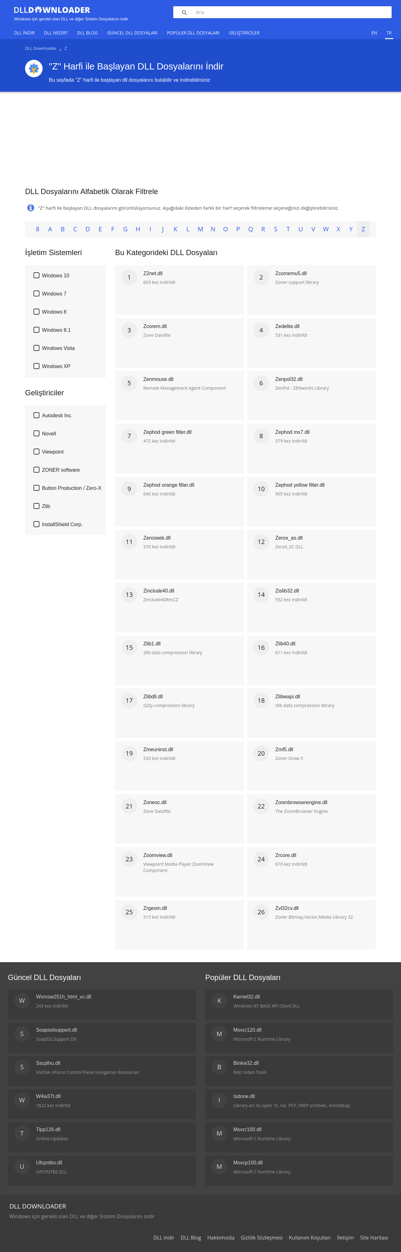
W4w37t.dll (48, 1096)
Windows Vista (58, 348)
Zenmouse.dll (158, 379)
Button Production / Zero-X (71, 488)
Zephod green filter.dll (167, 432)
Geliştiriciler (244, 33)
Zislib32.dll (287, 590)
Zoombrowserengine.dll (301, 802)
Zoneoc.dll (155, 802)
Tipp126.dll (48, 1129)
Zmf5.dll (284, 749)
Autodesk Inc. (57, 415)
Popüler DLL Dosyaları (193, 33)
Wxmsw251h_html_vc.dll (63, 996)
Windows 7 (54, 293)
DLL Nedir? (56, 33)
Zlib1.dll (152, 643)
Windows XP (56, 366)
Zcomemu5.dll (291, 273)
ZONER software (61, 470)
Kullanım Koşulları (310, 1237)
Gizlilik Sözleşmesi (262, 1237)
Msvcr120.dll (247, 1030)
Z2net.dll (153, 273)
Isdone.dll (244, 1096)
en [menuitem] (374, 33)
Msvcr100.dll (247, 1129)
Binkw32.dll (246, 1063)
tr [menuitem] (389, 33)
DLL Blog (87, 33)
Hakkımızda (221, 1237)
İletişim (345, 1237)
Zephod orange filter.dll (169, 485)
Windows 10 (55, 275)
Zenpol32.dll (289, 379)
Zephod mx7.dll (292, 432)
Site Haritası (374, 1237)
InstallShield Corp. (62, 524)
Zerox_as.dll (289, 538)
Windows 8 (54, 312)
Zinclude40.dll (158, 590)
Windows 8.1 (56, 330)
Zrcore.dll (285, 855)
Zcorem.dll (155, 326)
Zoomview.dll (157, 855)
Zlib (46, 506)
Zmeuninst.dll (158, 749)
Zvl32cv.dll (287, 908)
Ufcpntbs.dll (49, 1162)
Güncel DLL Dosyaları (132, 33)
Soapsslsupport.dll (56, 1030)
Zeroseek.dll (157, 538)
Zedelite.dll (287, 326)
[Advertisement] (200, 137)
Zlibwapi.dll (287, 696)
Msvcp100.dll (248, 1162)
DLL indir (24, 33)
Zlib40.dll (285, 643)
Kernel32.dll (246, 996)
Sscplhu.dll (48, 1063)
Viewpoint (53, 451)
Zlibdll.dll (153, 696)
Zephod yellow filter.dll (300, 485)
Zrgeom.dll (155, 908)
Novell (49, 433)
